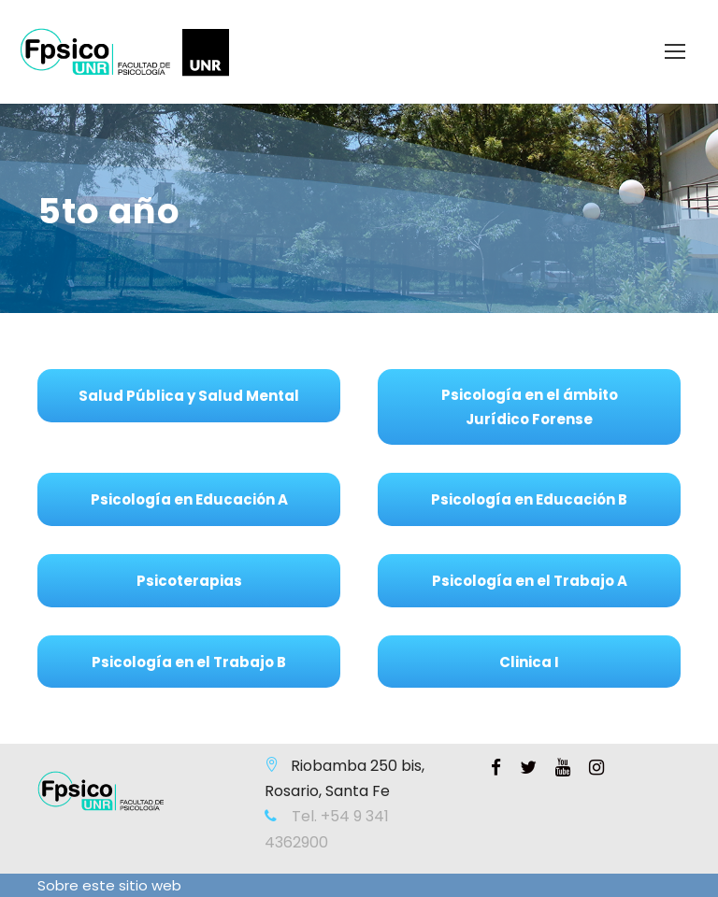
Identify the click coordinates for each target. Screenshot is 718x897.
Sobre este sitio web (109, 885)
